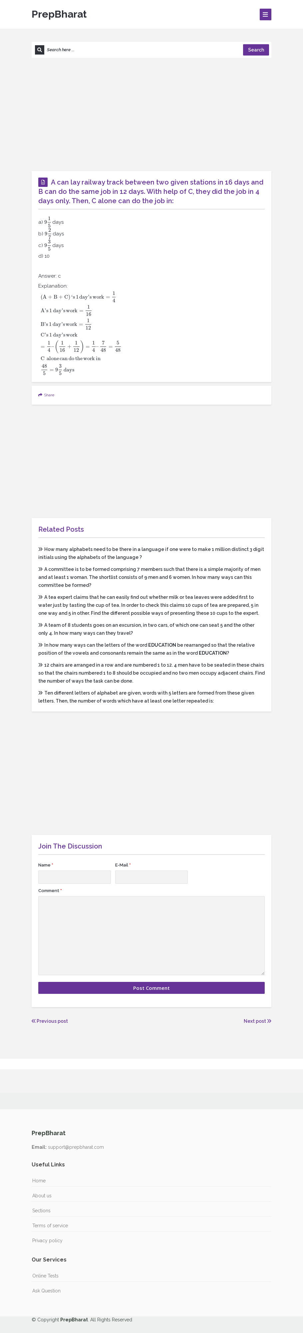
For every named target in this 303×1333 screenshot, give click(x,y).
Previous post (50, 1021)
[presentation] (47, 222)
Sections (41, 1210)
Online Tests (45, 1275)
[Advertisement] (151, 114)
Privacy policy (47, 1240)
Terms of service (50, 1225)
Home (39, 1180)
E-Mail (123, 865)
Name (45, 865)
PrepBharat (59, 14)
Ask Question (46, 1290)
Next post (257, 1021)
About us (42, 1195)
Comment (50, 890)
